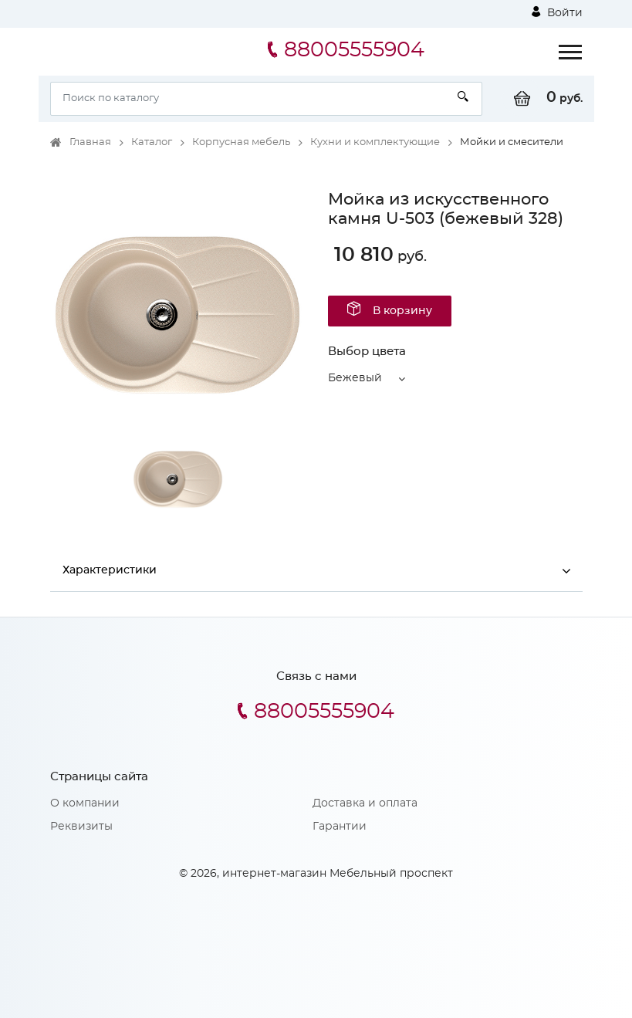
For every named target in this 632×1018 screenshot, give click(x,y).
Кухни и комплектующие (375, 142)
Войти (557, 12)
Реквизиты (81, 827)
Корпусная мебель (241, 142)
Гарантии (340, 827)
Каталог (151, 142)
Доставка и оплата (365, 804)
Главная (90, 142)
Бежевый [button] (355, 378)
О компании (85, 804)
